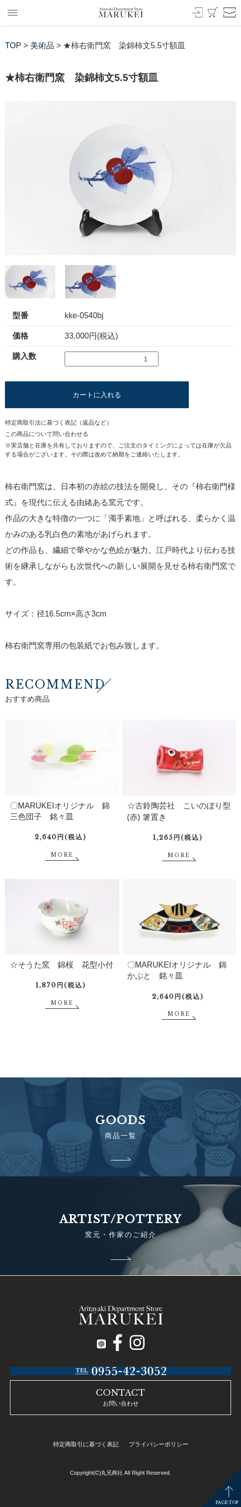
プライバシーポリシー (158, 1444)
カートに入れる (97, 395)
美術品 (42, 45)
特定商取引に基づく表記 (86, 1444)
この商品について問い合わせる (46, 434)
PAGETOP (227, 1502)
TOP (13, 45)
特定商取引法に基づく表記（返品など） (58, 422)
